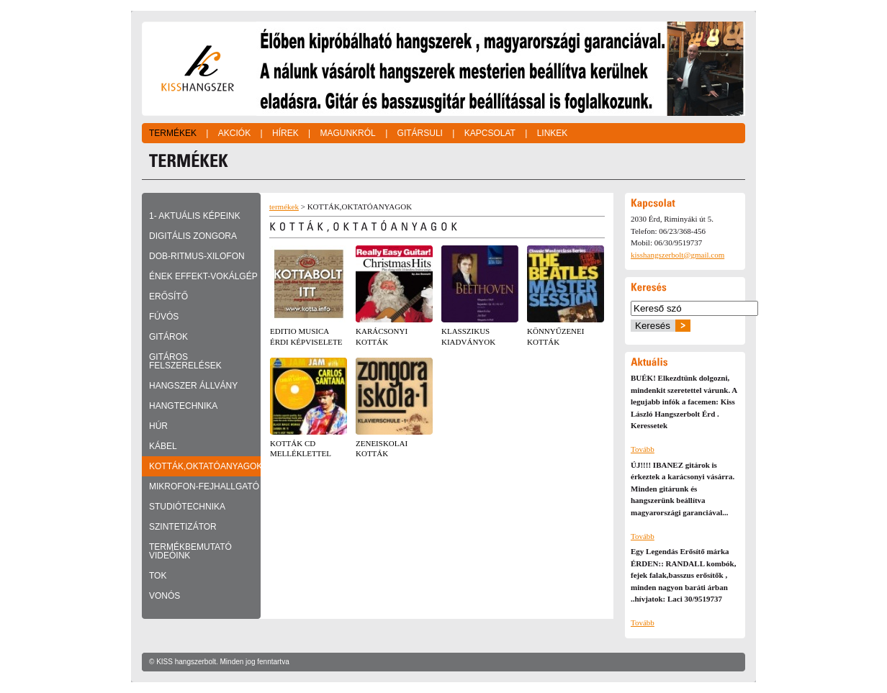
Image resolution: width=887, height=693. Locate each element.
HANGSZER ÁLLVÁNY (193, 386)
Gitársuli (420, 133)
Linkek (552, 133)
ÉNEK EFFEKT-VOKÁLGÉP (203, 276)
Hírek (285, 133)
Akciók (234, 133)
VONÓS (164, 596)
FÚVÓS (164, 317)
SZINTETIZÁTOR (183, 527)
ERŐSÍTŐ (168, 296)
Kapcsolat (489, 133)
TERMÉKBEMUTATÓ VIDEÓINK (190, 551)
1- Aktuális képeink (194, 216)
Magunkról (347, 133)
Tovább (642, 449)
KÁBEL (163, 446)
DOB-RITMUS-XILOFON (197, 256)
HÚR (158, 426)
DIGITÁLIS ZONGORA (193, 236)
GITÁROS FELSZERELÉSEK (185, 361)
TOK (157, 576)
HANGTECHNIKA (183, 406)
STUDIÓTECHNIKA (187, 507)
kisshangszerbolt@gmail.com (677, 254)
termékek (284, 206)
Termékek (173, 133)
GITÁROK (168, 337)
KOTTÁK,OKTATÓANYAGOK (205, 466)
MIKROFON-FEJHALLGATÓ (204, 486)
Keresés (652, 325)
